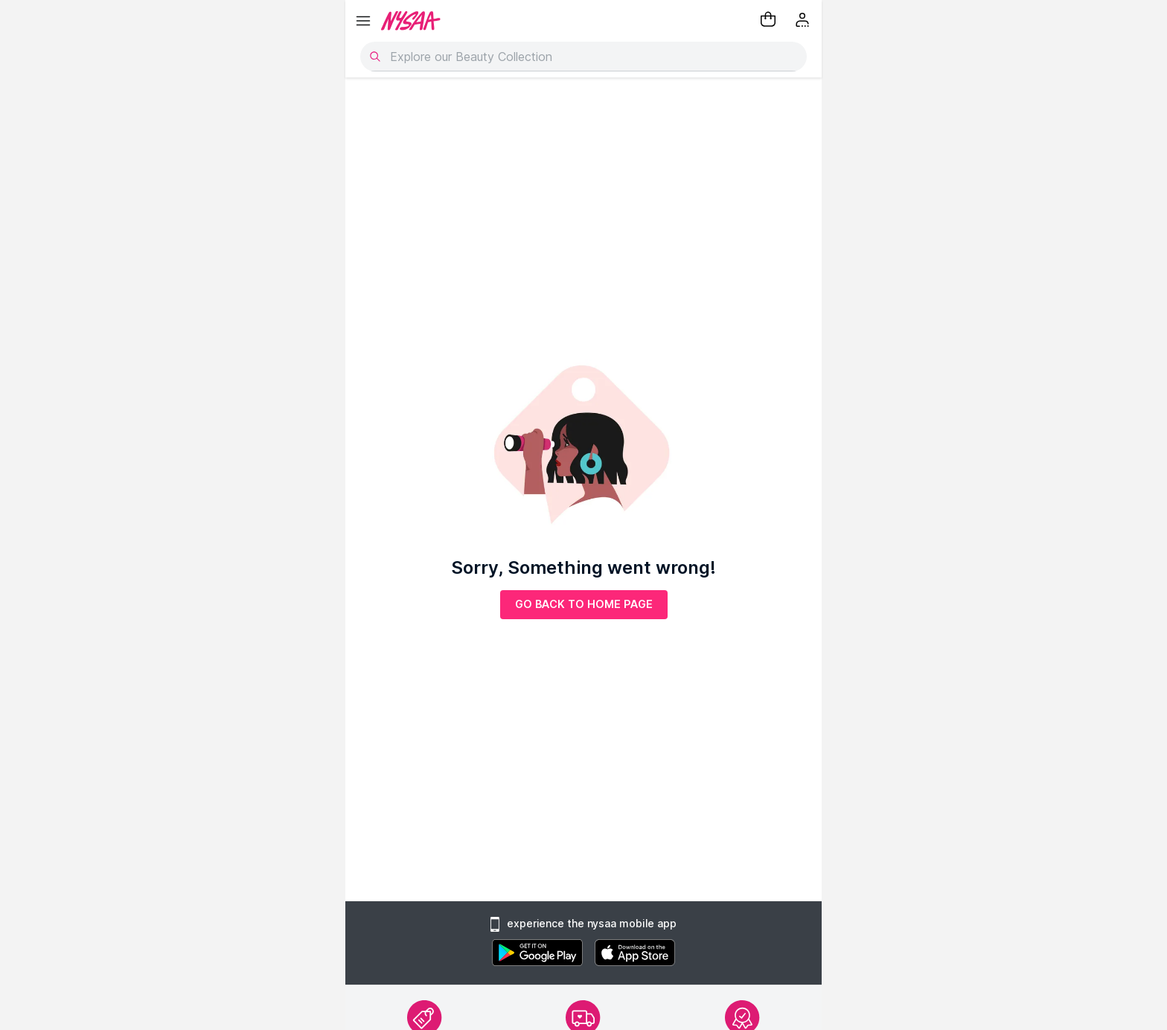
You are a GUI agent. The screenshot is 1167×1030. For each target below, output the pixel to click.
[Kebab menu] (804, 21)
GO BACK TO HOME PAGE (584, 604)
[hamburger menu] (363, 21)
